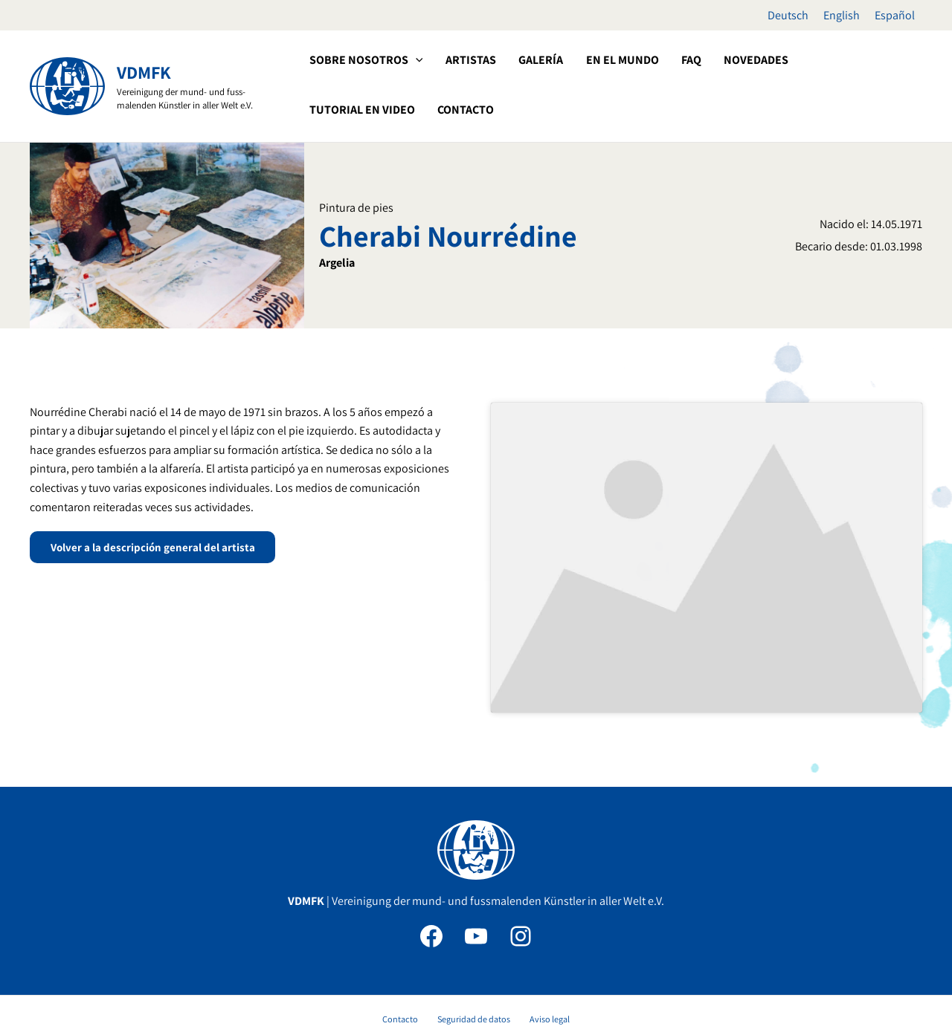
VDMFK (144, 72)
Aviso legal (541, 952)
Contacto (408, 952)
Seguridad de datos (473, 952)
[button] (414, 60)
